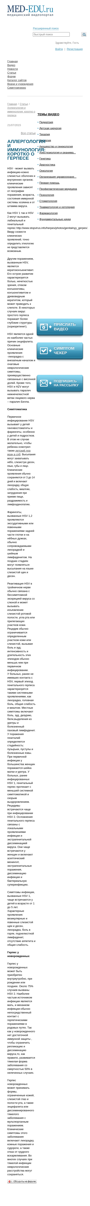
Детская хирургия (50, 128)
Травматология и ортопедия (57, 207)
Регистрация (75, 49)
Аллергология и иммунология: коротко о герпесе (21, 111)
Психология (46, 195)
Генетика (45, 158)
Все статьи (28, 133)
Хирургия (45, 140)
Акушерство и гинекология (56, 146)
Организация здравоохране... (57, 176)
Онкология (46, 170)
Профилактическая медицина (58, 188)
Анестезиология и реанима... (57, 152)
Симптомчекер (16, 87)
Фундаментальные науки (55, 219)
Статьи (11, 72)
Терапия (44, 134)
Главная (12, 61)
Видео (11, 65)
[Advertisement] (62, 271)
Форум (11, 76)
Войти (59, 49)
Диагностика (47, 164)
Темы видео (48, 114)
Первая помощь (49, 182)
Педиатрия (46, 122)
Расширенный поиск (45, 28)
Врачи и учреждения (20, 84)
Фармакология (48, 213)
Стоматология (48, 201)
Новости (12, 68)
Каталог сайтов (17, 80)
